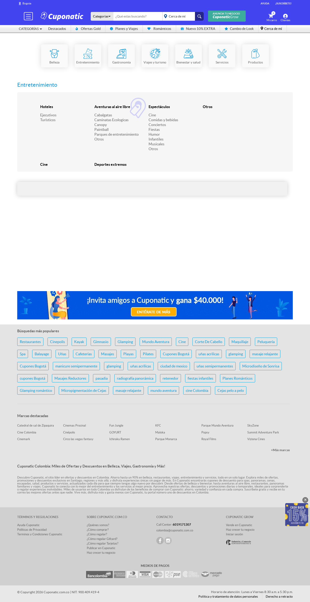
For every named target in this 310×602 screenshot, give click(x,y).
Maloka (160, 432)
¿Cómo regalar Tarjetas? (102, 543)
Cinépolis (69, 432)
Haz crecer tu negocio (101, 552)
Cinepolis (57, 342)
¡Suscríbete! (283, 3)
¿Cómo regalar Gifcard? (102, 539)
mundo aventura (163, 390)
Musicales (156, 144)
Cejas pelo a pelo (230, 390)
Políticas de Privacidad (32, 529)
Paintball (101, 129)
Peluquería (266, 342)
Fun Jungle (116, 425)
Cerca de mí (273, 29)
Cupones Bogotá (176, 354)
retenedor (170, 378)
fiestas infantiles (200, 378)
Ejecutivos (48, 115)
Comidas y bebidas (163, 120)
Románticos (159, 29)
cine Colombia (197, 390)
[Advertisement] (155, 251)
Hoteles (46, 107)
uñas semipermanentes (215, 366)
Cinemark (23, 439)
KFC (158, 425)
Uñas (62, 354)
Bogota (27, 3)
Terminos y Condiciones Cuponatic (39, 534)
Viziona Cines (256, 439)
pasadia (102, 378)
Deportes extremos (110, 164)
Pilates (148, 354)
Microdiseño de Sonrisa (260, 366)
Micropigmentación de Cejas (83, 390)
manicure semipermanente (76, 366)
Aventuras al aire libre (112, 107)
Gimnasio (100, 342)
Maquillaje (239, 342)
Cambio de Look (239, 29)
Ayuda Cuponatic (28, 525)
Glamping (125, 342)
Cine (152, 115)
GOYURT (115, 432)
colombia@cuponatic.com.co (174, 530)
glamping (235, 354)
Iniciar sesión (234, 534)
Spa (22, 354)
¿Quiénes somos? (98, 525)
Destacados (57, 29)
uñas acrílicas (140, 366)
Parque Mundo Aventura (217, 425)
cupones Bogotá (32, 378)
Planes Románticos (238, 378)
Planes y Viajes (124, 29)
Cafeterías (84, 354)
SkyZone (253, 425)
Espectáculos (159, 107)
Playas (128, 354)
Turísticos (48, 120)
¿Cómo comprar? (98, 529)
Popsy (205, 432)
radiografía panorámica (135, 378)
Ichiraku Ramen (119, 439)
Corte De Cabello (208, 342)
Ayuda (265, 3)
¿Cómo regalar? (97, 534)
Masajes (107, 354)
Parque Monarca (166, 439)
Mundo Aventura (155, 342)
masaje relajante (265, 354)
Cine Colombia (26, 432)
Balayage (42, 354)
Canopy (100, 125)
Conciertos (157, 125)
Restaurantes (30, 342)
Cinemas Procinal (74, 425)
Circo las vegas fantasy (78, 439)
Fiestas (154, 129)
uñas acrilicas (208, 354)
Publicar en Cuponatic (101, 548)
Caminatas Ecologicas (111, 120)
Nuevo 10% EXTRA (198, 29)
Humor (154, 134)
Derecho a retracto (279, 596)
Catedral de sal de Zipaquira (35, 425)
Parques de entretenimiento (116, 134)
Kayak (79, 342)
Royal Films (208, 439)
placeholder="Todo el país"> (182, 16)
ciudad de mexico (173, 366)
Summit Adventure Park (263, 432)
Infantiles (156, 139)
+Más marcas (280, 450)
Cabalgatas (103, 115)
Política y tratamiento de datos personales (228, 596)
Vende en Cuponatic (239, 525)
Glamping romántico (36, 390)
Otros (99, 139)
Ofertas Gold (88, 29)
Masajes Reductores (70, 378)
